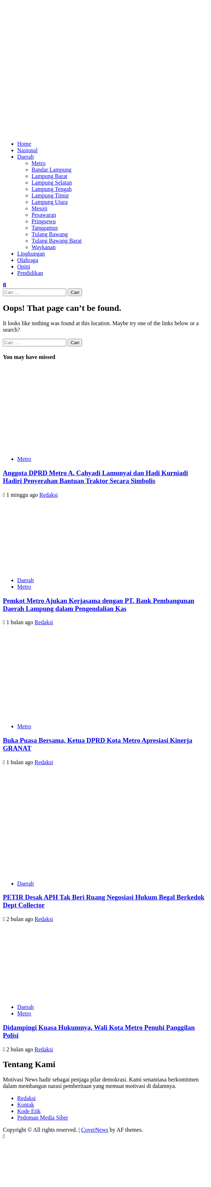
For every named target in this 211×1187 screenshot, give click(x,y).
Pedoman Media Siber (42, 1117)
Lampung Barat (49, 176)
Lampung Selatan (52, 182)
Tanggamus (45, 228)
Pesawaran (44, 215)
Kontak (25, 1105)
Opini (23, 266)
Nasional (27, 150)
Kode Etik (28, 1111)
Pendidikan (30, 273)
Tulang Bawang (50, 234)
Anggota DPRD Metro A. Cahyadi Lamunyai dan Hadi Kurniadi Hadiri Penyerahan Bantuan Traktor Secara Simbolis (95, 477)
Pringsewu (44, 221)
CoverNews (94, 1130)
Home (24, 144)
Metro (38, 163)
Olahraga (27, 260)
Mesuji (39, 208)
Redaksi (48, 495)
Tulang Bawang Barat (57, 241)
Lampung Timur (50, 195)
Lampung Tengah (52, 189)
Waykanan (44, 247)
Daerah (25, 157)
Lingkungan (31, 254)
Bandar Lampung (52, 170)
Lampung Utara (50, 202)
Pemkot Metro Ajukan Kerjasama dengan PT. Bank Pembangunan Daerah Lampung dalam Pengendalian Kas (98, 604)
